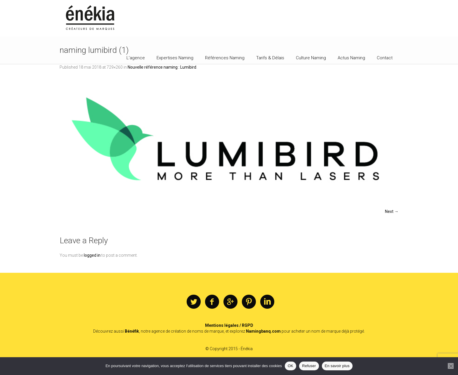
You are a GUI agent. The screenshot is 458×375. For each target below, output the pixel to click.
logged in (92, 255)
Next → (391, 211)
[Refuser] (451, 366)
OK (290, 366)
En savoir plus (337, 366)
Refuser (309, 366)
